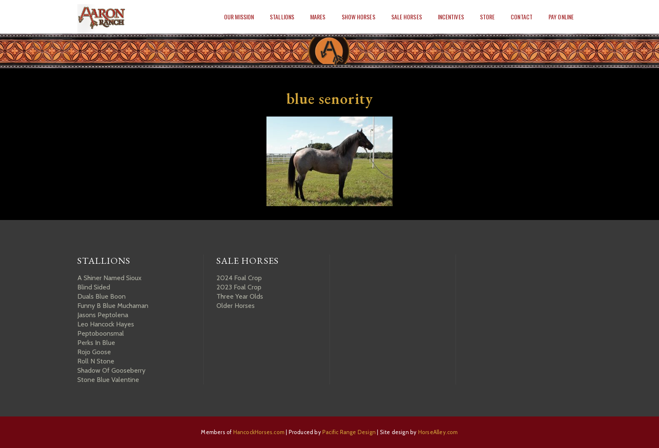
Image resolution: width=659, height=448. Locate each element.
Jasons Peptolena (102, 315)
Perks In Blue (96, 343)
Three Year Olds (239, 296)
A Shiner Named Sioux (109, 278)
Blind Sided (93, 287)
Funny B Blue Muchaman (112, 306)
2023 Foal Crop (238, 287)
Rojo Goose (94, 352)
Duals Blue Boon (101, 296)
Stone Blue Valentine (108, 380)
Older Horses (235, 306)
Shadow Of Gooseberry (111, 370)
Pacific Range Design (349, 432)
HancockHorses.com (259, 432)
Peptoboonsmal (100, 333)
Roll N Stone (95, 361)
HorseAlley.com (438, 432)
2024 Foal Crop (239, 278)
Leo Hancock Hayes (105, 324)
